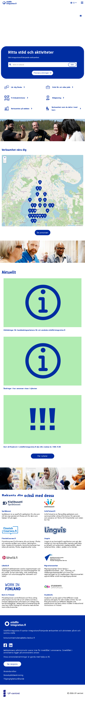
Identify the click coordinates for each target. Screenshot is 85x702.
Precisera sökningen (42, 73)
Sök (72, 64)
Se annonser (42, 232)
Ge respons (12, 664)
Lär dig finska (16, 87)
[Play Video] (81, 16)
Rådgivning (56, 98)
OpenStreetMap (72, 225)
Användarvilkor (10, 671)
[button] (74, 2)
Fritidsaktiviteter (18, 98)
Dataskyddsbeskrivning (13, 675)
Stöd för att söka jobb (61, 87)
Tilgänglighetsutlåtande (14, 679)
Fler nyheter (42, 456)
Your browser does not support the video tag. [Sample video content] (42, 31)
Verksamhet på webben (20, 109)
